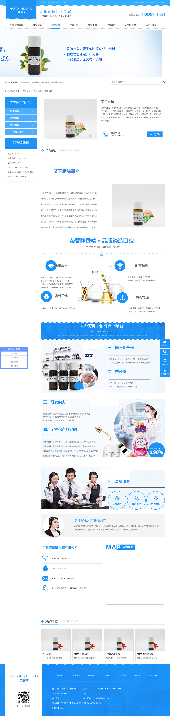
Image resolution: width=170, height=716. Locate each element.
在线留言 (143, 2)
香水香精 (15, 125)
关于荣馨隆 (160, 2)
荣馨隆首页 (17, 25)
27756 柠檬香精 (112, 654)
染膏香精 (25, 82)
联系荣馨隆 (151, 25)
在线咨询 (155, 134)
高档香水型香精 (57, 82)
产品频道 (27, 91)
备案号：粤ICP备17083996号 (109, 689)
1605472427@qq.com (22, 167)
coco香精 (45, 82)
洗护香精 (55, 25)
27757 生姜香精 (81, 654)
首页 (18, 91)
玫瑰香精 (35, 82)
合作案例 (92, 25)
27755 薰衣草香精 (145, 654)
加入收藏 (134, 2)
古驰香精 (46, 654)
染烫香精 (37, 25)
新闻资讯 (111, 25)
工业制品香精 (17, 132)
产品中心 (74, 25)
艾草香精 (48, 91)
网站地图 (151, 2)
